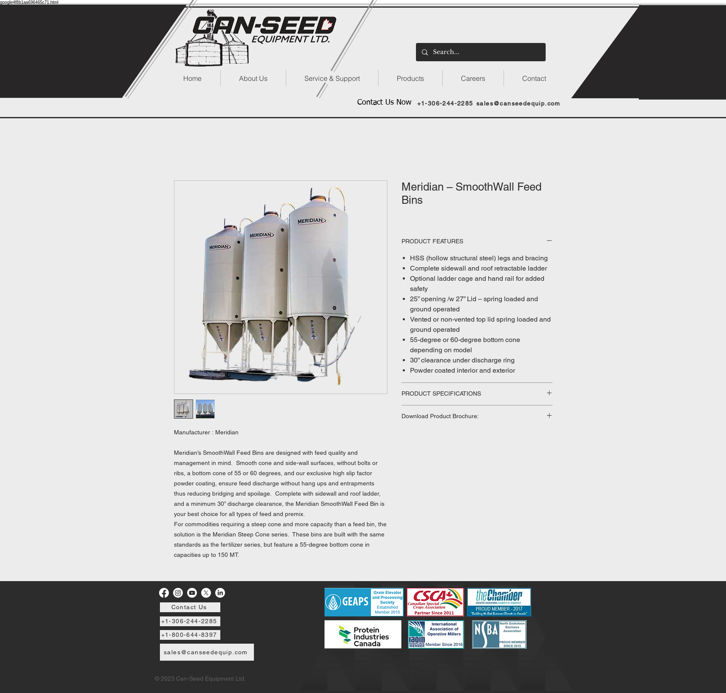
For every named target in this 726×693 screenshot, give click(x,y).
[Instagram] (178, 593)
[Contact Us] (190, 607)
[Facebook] (164, 593)
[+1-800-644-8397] (190, 635)
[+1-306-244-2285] (446, 103)
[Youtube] (192, 593)
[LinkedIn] (220, 593)
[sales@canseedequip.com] (520, 103)
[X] (206, 593)
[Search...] (480, 52)
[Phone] (233, 620)
